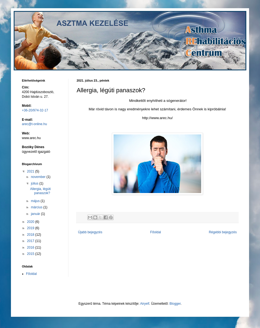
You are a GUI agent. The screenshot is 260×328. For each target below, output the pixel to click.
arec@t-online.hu (34, 124)
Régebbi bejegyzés (223, 232)
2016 (31, 247)
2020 (31, 222)
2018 (31, 235)
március (37, 207)
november (39, 177)
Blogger (175, 304)
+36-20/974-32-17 (35, 110)
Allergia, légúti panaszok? (40, 191)
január (36, 214)
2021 (31, 171)
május (36, 201)
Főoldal (155, 232)
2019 (31, 228)
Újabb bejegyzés (90, 232)
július (35, 183)
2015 (31, 254)
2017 (31, 241)
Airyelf (144, 304)
